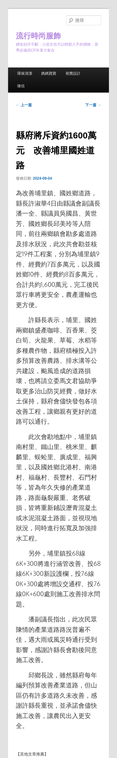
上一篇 (24, 105)
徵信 (21, 86)
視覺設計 (73, 73)
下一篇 (93, 105)
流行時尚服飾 (38, 36)
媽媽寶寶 (48, 73)
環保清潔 (24, 73)
